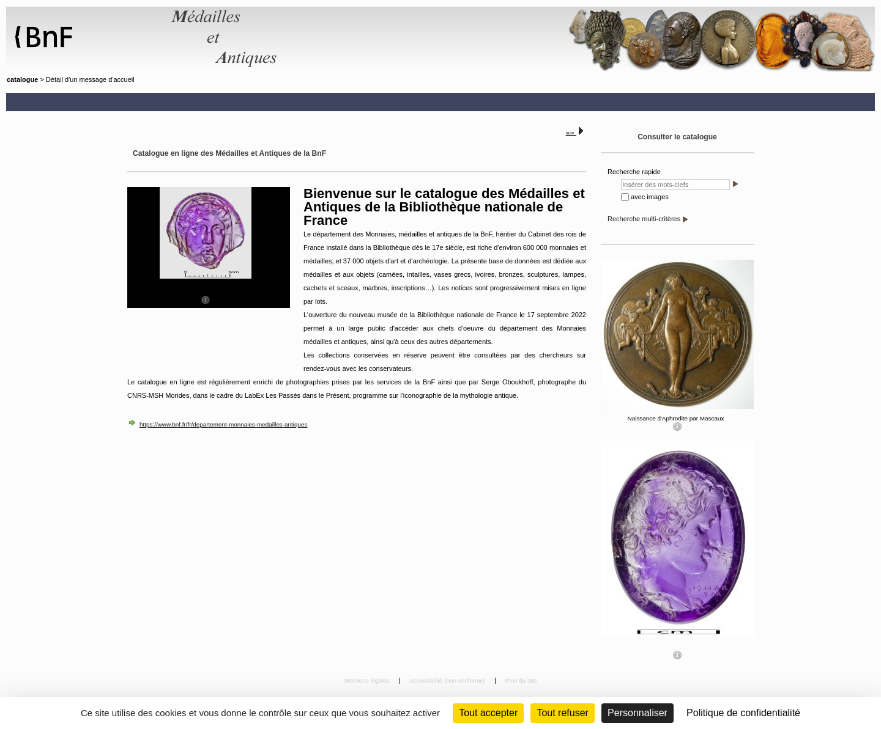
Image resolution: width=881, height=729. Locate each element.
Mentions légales (368, 680)
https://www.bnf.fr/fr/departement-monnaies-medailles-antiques (223, 424)
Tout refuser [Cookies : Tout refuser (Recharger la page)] (562, 713)
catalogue (22, 79)
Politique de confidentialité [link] (743, 713)
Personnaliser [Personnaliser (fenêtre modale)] (637, 713)
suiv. (571, 133)
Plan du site (521, 680)
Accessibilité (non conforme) (448, 680)
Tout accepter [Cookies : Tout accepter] (488, 713)
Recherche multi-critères (644, 218)
